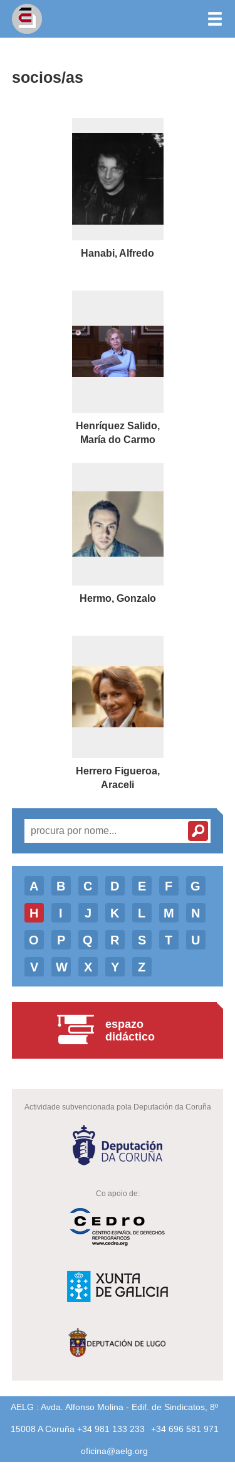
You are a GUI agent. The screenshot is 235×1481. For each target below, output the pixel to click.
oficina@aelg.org (114, 1451)
